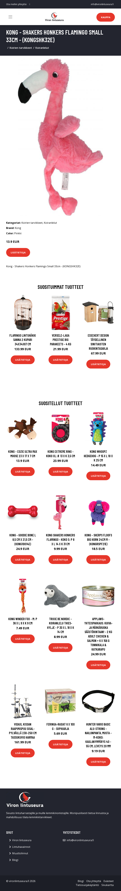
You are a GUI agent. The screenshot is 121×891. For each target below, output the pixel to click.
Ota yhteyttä (93, 881)
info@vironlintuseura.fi (102, 4)
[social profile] (29, 4)
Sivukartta (107, 885)
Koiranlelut (42, 48)
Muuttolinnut (20, 853)
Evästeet (109, 881)
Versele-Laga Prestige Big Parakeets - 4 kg (60, 339)
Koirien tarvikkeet (21, 48)
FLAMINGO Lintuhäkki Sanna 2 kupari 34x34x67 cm (22, 339)
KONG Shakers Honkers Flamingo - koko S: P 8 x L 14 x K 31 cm (60, 539)
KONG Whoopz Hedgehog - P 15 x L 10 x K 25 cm (98, 455)
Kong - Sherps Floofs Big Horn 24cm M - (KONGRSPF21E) (98, 539)
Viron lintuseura (21, 840)
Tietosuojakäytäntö (87, 885)
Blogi (15, 860)
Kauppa (105, 17)
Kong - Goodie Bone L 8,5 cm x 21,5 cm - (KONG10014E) (22, 539)
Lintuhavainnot (21, 847)
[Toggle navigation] (10, 17)
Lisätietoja (18, 252)
